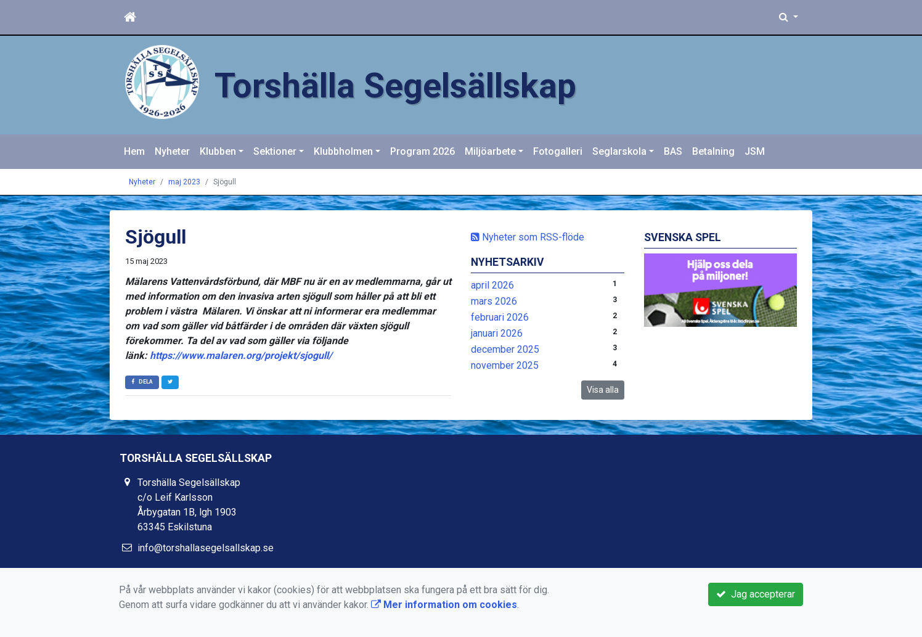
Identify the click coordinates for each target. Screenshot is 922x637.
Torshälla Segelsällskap (411, 85)
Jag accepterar (755, 594)
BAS (673, 151)
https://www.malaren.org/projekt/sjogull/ (241, 355)
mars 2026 (494, 301)
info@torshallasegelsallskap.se (205, 548)
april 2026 (492, 285)
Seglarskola (619, 151)
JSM (755, 151)
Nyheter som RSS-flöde (527, 237)
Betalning (713, 151)
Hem (134, 151)
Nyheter (172, 151)
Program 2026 (422, 151)
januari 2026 (497, 333)
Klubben (218, 151)
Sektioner (274, 151)
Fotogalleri (557, 151)
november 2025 (505, 365)
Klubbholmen (343, 151)
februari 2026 (500, 317)
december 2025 (505, 349)
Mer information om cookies (444, 604)
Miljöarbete (490, 151)
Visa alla (603, 390)
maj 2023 (184, 182)
